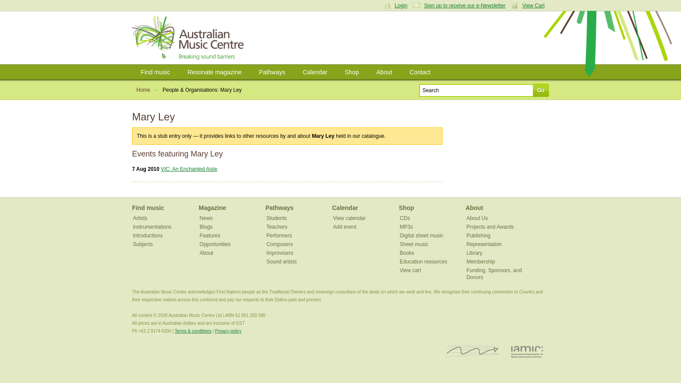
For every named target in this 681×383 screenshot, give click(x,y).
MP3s (406, 227)
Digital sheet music (421, 236)
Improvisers (279, 253)
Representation (484, 244)
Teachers (277, 227)
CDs (405, 218)
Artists (140, 218)
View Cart (533, 6)
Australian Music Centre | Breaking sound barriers (189, 38)
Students (276, 218)
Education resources (423, 262)
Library (474, 253)
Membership (480, 262)
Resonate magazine (215, 72)
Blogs (206, 227)
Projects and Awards (490, 227)
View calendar (349, 218)
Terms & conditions (193, 331)
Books (407, 253)
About (384, 72)
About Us (477, 218)
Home (143, 90)
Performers (279, 236)
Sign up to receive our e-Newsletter (464, 6)
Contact (420, 72)
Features (210, 236)
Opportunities (215, 244)
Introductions (148, 236)
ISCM (472, 351)
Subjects (143, 244)
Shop (352, 72)
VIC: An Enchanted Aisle (189, 169)
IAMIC (527, 351)
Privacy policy (228, 331)
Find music (155, 72)
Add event (345, 227)
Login (401, 6)
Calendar (315, 72)
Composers (279, 244)
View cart (410, 270)
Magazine (212, 207)
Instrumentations (152, 227)
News (206, 218)
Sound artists (281, 262)
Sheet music (414, 244)
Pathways (272, 72)
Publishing (478, 236)
